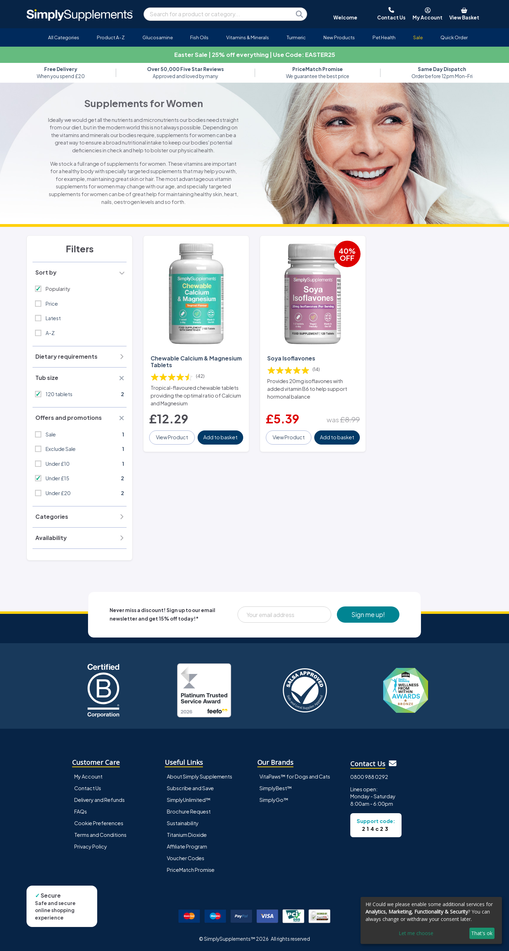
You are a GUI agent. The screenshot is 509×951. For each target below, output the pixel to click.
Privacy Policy (90, 846)
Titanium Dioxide (187, 835)
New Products (339, 37)
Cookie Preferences (98, 823)
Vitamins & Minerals (247, 37)
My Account (88, 776)
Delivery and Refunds (99, 800)
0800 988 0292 (369, 776)
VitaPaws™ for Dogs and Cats (294, 776)
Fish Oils (199, 37)
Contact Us (87, 788)
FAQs (80, 811)
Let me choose (416, 933)
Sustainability (183, 823)
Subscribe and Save (190, 788)
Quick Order (454, 37)
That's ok (481, 933)
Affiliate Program (187, 846)
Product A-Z (111, 37)
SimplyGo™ (273, 800)
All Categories (63, 37)
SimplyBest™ (275, 788)
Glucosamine (157, 37)
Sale (418, 37)
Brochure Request (189, 811)
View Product (172, 437)
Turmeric (296, 37)
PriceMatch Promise (191, 870)
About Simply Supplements (199, 776)
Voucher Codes (185, 858)
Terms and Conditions (100, 835)
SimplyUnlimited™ (189, 800)
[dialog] (431, 920)
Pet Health (384, 37)
